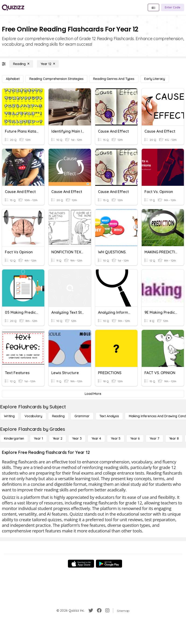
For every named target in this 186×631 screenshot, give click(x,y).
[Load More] (93, 393)
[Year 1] (38, 438)
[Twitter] (90, 610)
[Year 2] (57, 438)
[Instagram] (107, 610)
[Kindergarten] (14, 438)
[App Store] (81, 564)
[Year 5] (115, 438)
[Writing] (9, 416)
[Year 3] (77, 438)
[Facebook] (99, 610)
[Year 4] (96, 438)
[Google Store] (109, 564)
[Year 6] (135, 438)
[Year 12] (48, 64)
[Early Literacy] (154, 79)
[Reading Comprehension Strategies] (56, 79)
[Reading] (21, 64)
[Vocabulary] (33, 416)
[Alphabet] (13, 79)
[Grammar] (82, 416)
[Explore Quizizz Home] (13, 7)
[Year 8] (174, 438)
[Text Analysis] (109, 416)
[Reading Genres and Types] (113, 79)
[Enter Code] (172, 7)
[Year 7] (154, 438)
